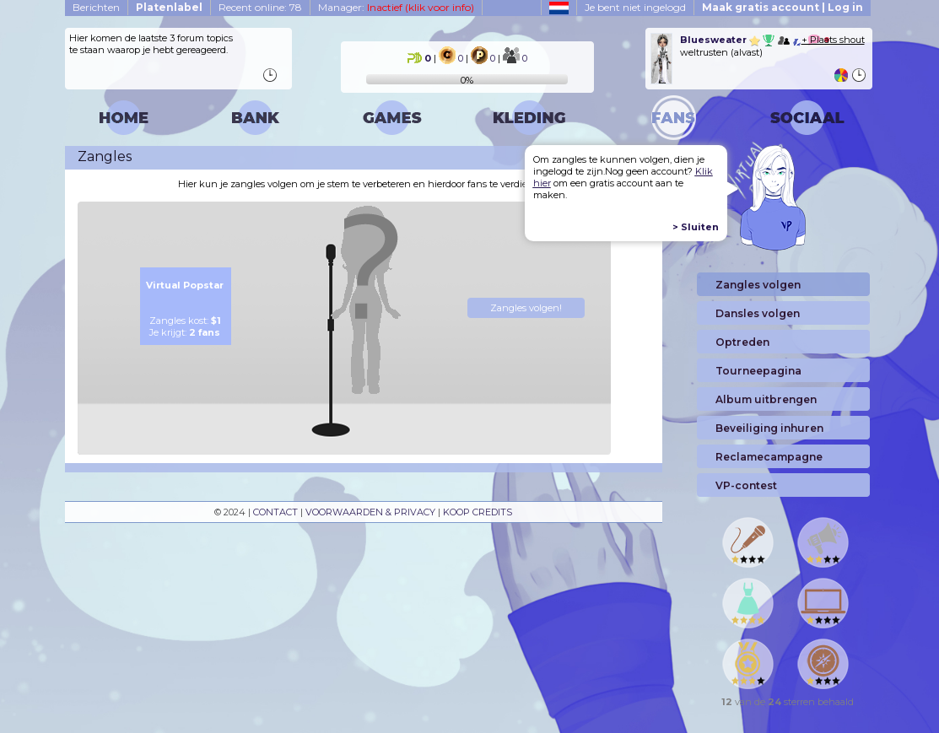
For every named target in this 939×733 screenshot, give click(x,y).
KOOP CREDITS (477, 512)
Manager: (396, 7)
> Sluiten (695, 227)
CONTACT (275, 512)
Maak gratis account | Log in (782, 7)
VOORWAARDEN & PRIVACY (370, 512)
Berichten (96, 7)
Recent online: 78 (260, 7)
